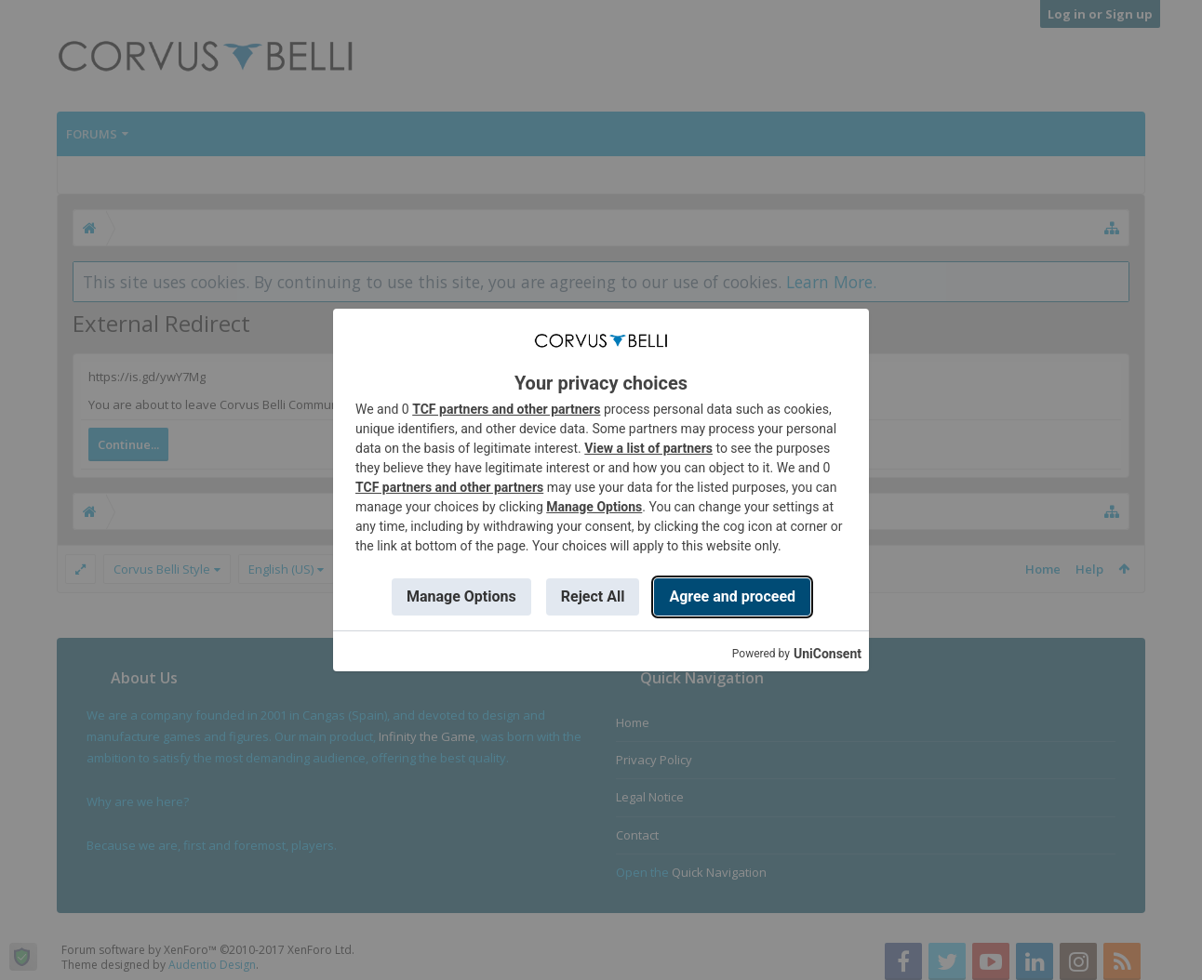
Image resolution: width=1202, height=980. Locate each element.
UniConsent (827, 653)
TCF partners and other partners (506, 409)
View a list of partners (648, 448)
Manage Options (594, 506)
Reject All (593, 596)
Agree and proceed (732, 596)
